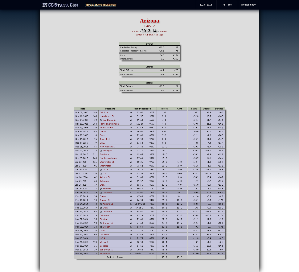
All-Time (227, 4)
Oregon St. (105, 200)
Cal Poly (104, 112)
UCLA (105, 169)
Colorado (104, 180)
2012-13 (135, 31)
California (107, 192)
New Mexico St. (107, 146)
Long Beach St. (107, 116)
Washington (105, 165)
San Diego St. (109, 119)
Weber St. (104, 242)
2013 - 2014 (206, 4)
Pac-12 (149, 26)
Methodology (248, 4)
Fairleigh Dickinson (109, 123)
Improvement (126, 58)
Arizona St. (105, 177)
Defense (149, 82)
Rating (194, 108)
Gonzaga (104, 245)
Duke (102, 135)
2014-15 (163, 31)
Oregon (103, 196)
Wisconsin (105, 253)
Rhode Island (106, 127)
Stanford (107, 188)
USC (105, 173)
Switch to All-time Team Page (149, 34)
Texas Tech (105, 139)
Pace (122, 55)
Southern (104, 154)
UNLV (102, 142)
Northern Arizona (108, 158)
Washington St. (107, 161)
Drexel (103, 131)
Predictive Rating (128, 47)
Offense (149, 66)
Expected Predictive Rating (133, 50)
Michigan (107, 150)
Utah (102, 184)
